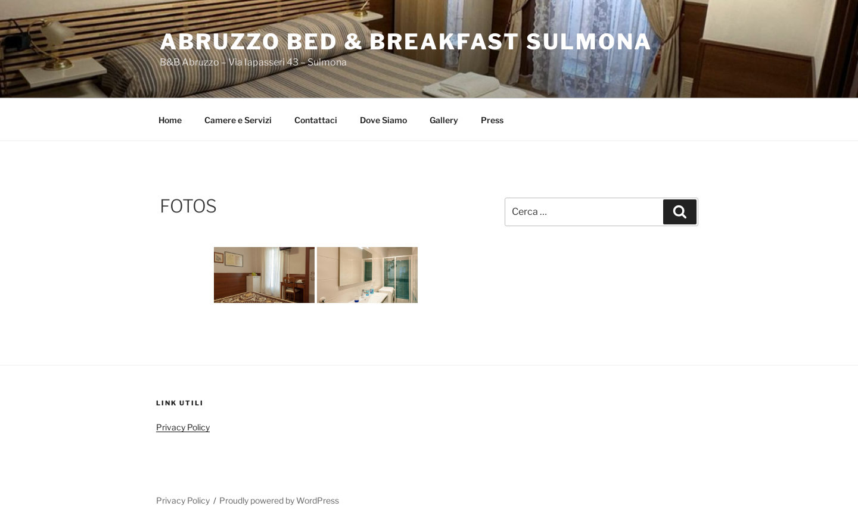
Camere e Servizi (238, 120)
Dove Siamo (383, 120)
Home (170, 120)
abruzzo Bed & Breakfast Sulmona (406, 42)
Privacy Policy (183, 427)
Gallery (444, 120)
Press (492, 120)
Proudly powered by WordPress (279, 500)
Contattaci (315, 120)
